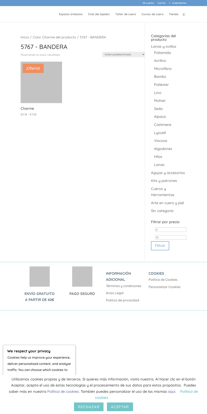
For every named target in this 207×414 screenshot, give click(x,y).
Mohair (160, 100)
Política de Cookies (163, 280)
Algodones (163, 148)
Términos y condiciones (123, 286)
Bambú (160, 76)
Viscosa (160, 140)
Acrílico (160, 60)
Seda (158, 108)
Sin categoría (162, 210)
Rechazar (88, 406)
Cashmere (162, 124)
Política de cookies (63, 391)
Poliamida (162, 52)
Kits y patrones (164, 180)
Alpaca (160, 116)
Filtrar (160, 245)
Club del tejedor (99, 14)
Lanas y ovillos (163, 46)
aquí (171, 391)
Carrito (161, 3)
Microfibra (162, 68)
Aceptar (120, 406)
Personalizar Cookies (165, 287)
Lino (157, 92)
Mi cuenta (148, 3)
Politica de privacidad (122, 300)
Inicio (25, 37)
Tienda (173, 14)
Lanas (159, 164)
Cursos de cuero (153, 14)
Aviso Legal (115, 293)
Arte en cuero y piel (167, 203)
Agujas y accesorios (168, 172)
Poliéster (161, 84)
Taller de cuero (125, 14)
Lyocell (160, 132)
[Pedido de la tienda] (123, 54)
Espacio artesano (71, 14)
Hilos (158, 156)
